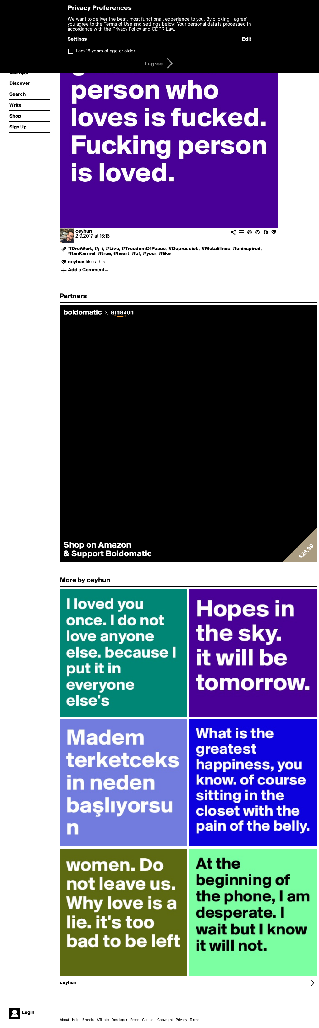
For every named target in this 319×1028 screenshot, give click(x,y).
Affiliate (103, 1020)
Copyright (165, 1020)
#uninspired (247, 248)
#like (165, 253)
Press (134, 1020)
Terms (194, 1020)
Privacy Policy (126, 29)
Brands (88, 1020)
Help (75, 1020)
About (64, 1020)
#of (136, 253)
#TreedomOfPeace (143, 248)
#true (104, 253)
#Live (112, 248)
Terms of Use (118, 24)
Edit (246, 39)
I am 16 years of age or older (105, 51)
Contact (148, 1020)
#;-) (98, 248)
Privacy (181, 1020)
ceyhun (83, 231)
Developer (119, 1020)
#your (149, 253)
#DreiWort (80, 248)
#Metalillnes (215, 248)
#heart (121, 253)
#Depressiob (183, 248)
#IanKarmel (81, 253)
